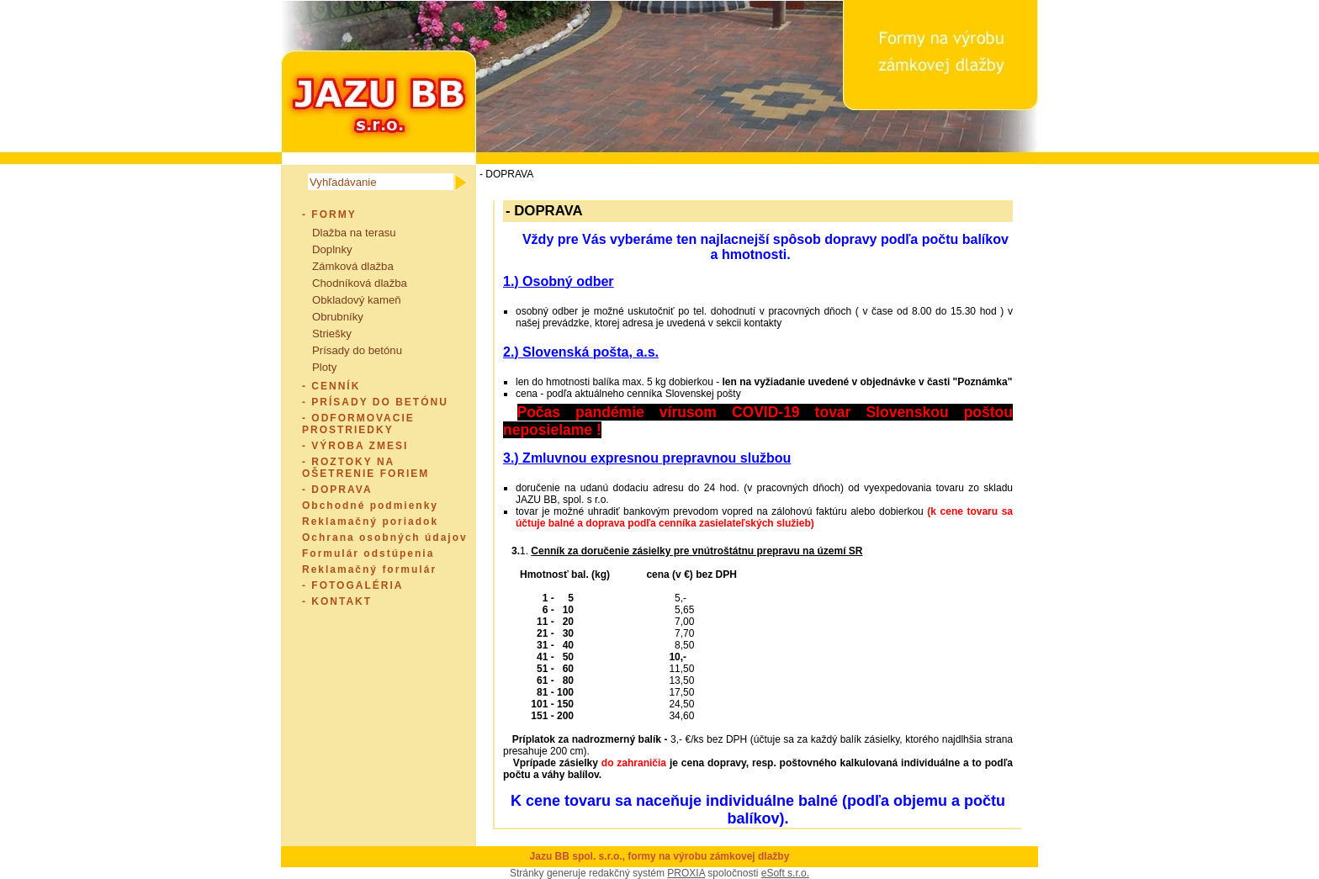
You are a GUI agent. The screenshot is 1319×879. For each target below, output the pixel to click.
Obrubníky (337, 316)
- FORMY (329, 214)
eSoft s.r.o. (785, 873)
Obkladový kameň (356, 300)
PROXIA (686, 873)
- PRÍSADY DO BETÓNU (375, 402)
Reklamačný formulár (369, 569)
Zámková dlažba (353, 266)
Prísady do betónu (357, 350)
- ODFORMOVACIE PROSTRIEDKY (358, 424)
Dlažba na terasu (354, 232)
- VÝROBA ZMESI (355, 446)
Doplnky (332, 249)
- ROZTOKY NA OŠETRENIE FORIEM (365, 467)
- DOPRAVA (337, 489)
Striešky (332, 333)
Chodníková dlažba (359, 283)
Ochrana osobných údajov (385, 537)
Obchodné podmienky (370, 505)
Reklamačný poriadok (370, 521)
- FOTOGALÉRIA (352, 585)
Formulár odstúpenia (368, 553)
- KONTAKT (337, 601)
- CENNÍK (331, 386)
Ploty (324, 367)
